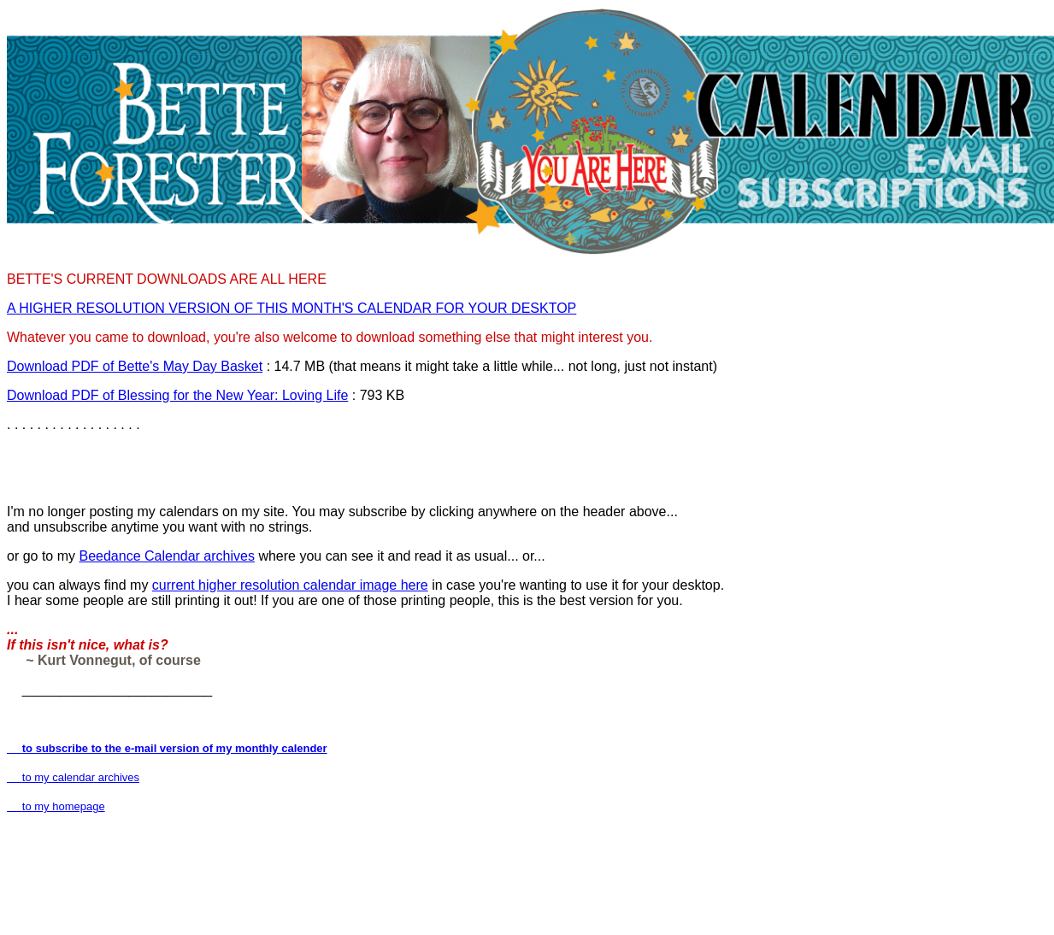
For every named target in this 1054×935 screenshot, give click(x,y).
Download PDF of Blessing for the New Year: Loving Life (177, 395)
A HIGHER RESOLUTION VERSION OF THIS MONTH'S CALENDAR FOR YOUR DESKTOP (291, 308)
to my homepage (56, 806)
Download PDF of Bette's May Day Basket (134, 366)
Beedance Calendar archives (166, 556)
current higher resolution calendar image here (290, 585)
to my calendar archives (73, 777)
